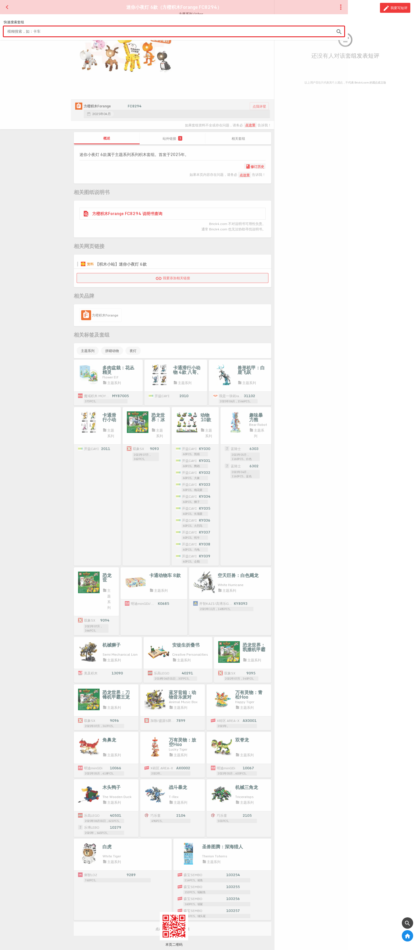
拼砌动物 (112, 350)
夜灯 (133, 350)
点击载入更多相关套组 (173, 917)
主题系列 (87, 350)
